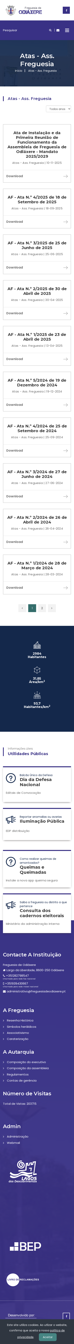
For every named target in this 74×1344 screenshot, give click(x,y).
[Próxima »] (52, 608)
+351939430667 (16, 983)
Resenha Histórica (20, 1020)
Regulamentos (18, 1074)
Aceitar (48, 1337)
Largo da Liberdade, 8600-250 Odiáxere (35, 970)
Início (18, 71)
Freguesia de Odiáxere (19, 965)
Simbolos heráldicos (21, 1027)
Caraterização (17, 1039)
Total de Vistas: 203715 (20, 1104)
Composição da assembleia (28, 1068)
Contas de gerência (22, 1080)
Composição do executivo (26, 1062)
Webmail (13, 1143)
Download (37, 176)
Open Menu (67, 30)
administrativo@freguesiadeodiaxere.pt (36, 991)
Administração (17, 1136)
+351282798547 (17, 976)
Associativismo (18, 1033)
